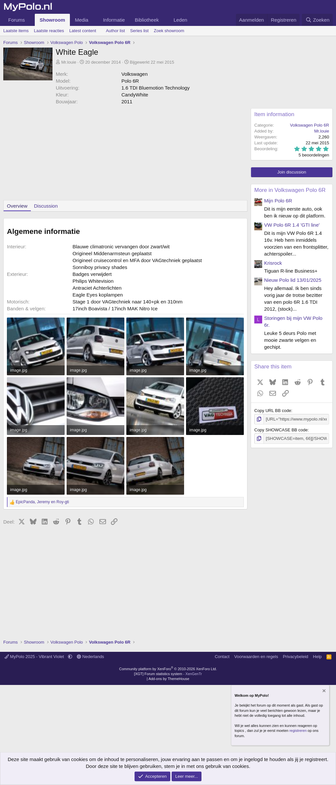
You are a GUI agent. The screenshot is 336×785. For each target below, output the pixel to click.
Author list (115, 30)
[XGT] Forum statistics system (168, 674)
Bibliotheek (147, 20)
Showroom (52, 20)
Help (317, 656)
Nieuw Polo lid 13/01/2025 (292, 280)
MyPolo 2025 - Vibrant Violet (35, 656)
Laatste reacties (49, 30)
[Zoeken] (317, 20)
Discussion (46, 206)
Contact (222, 656)
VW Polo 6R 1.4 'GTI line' (292, 225)
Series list (139, 30)
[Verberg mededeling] (323, 691)
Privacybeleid (295, 656)
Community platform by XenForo (168, 669)
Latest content (82, 30)
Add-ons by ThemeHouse (168, 679)
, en (42, 502)
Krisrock (273, 263)
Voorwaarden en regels (256, 656)
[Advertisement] (123, 154)
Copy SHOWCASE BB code (281, 429)
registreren (298, 731)
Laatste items (16, 30)
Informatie (114, 20)
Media (81, 20)
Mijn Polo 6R (278, 200)
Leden (180, 20)
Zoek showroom (169, 30)
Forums (16, 20)
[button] (30, 20)
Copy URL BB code (272, 410)
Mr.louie (68, 62)
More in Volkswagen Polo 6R (290, 190)
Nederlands (90, 656)
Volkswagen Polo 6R (309, 125)
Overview (17, 206)
